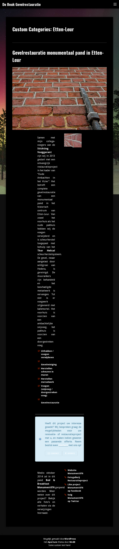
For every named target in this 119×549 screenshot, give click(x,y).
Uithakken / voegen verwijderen (47, 354)
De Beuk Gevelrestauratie (21, 4)
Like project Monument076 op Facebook (75, 487)
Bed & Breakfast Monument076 (46, 484)
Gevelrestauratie (50, 402)
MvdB (72, 542)
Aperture (52, 542)
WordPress (70, 539)
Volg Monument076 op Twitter (75, 498)
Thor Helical (46, 250)
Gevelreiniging (49, 364)
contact (63, 445)
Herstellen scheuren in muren (47, 371)
